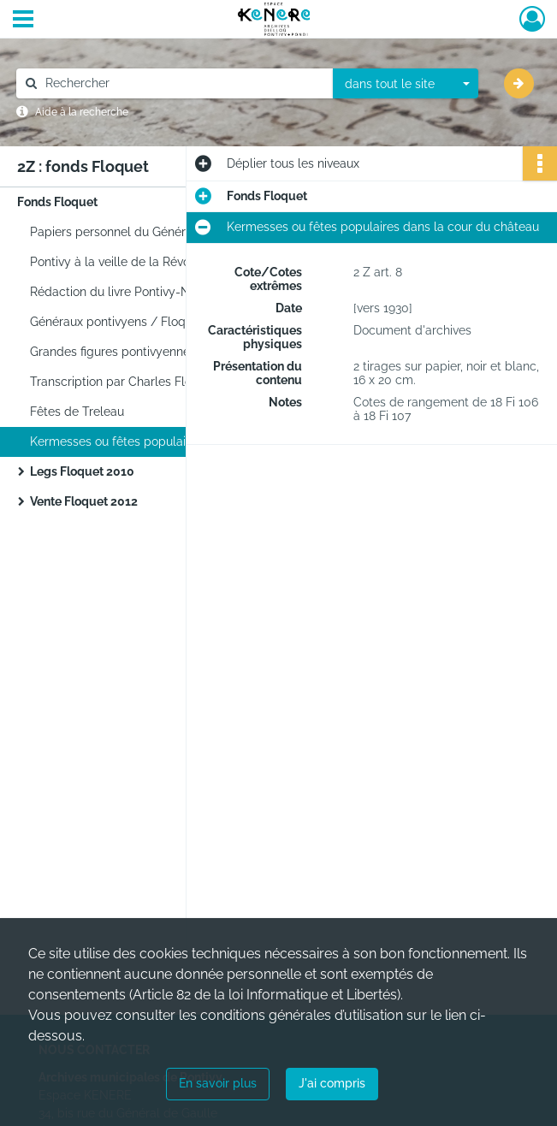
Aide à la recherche (81, 112)
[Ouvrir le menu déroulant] (23, 20)
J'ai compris (332, 1083)
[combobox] (405, 83)
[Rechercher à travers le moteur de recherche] (183, 83)
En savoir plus (218, 1083)
